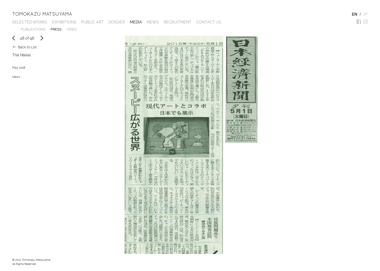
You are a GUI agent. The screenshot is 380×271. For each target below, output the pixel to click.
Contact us (208, 22)
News (153, 22)
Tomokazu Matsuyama (42, 13)
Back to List (27, 47)
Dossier (117, 22)
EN (354, 14)
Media (136, 22)
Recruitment (177, 22)
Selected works (29, 22)
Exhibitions (64, 22)
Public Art (92, 22)
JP (365, 14)
